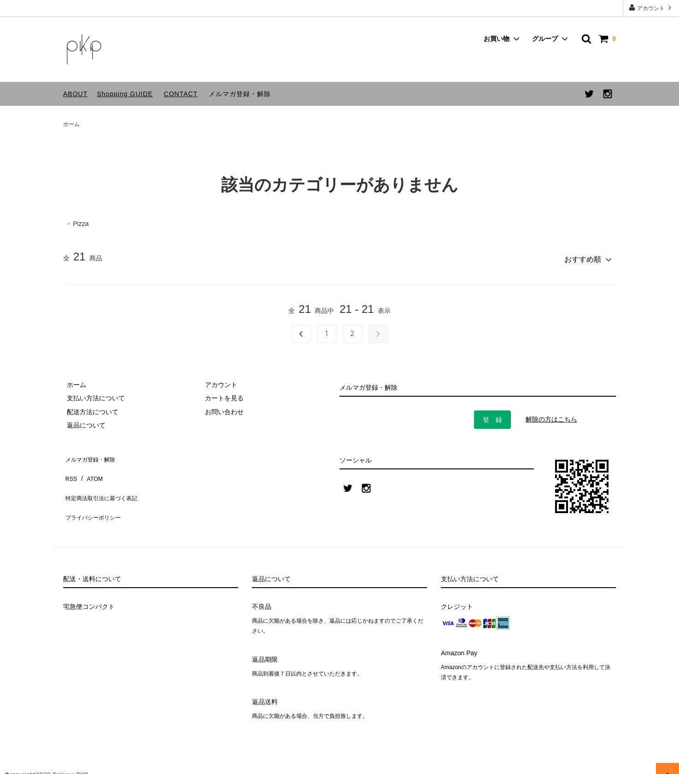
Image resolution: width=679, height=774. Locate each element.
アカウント (651, 8)
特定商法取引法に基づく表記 (105, 481)
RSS (69, 467)
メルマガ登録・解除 (240, 94)
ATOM (91, 467)
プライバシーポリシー (95, 494)
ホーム (71, 124)
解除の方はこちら (551, 416)
